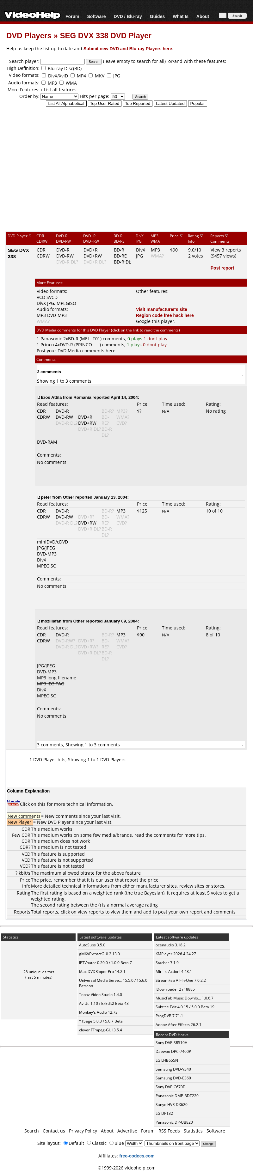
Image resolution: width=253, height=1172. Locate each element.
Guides (157, 16)
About (202, 16)
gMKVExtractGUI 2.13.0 (99, 953)
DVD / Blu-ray (128, 16)
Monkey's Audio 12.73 (98, 1012)
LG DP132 (164, 1113)
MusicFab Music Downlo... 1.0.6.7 (184, 998)
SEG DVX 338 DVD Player (105, 35)
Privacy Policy (83, 1131)
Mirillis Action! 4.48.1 (174, 971)
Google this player (155, 321)
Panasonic (51, 339)
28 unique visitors (38, 972)
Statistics (193, 1131)
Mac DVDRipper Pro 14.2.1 (102, 971)
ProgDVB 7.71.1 (169, 1015)
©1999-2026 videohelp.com (127, 1168)
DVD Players (29, 35)
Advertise (127, 1131)
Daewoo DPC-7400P (173, 1051)
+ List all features (58, 90)
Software (96, 16)
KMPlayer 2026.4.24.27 (176, 953)
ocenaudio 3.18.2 (171, 945)
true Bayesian (148, 893)
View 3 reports (226, 250)
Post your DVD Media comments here (76, 351)
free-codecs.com (136, 1156)
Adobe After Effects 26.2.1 (178, 1024)
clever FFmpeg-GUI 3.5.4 (100, 1030)
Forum (72, 16)
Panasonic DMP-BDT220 (177, 1095)
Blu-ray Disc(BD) (65, 68)
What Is (180, 16)
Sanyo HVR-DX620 (172, 1104)
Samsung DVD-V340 (173, 1069)
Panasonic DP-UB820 (174, 1122)
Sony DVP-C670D (171, 1087)
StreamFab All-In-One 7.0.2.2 (181, 980)
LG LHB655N (167, 1060)
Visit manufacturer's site (161, 309)
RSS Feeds (169, 1131)
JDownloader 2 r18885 (175, 989)
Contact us (54, 1131)
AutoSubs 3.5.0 (92, 945)
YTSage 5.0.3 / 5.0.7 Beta (101, 1021)
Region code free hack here (165, 315)
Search (31, 1131)
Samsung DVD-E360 (173, 1078)
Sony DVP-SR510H (172, 1042)
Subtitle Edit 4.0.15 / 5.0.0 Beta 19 (185, 1007)
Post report (222, 268)
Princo (47, 345)
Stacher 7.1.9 (167, 962)
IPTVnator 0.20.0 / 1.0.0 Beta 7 (105, 962)
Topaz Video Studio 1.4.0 (100, 994)
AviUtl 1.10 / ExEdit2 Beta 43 (104, 1003)
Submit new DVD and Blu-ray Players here (127, 49)
